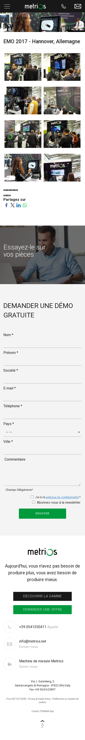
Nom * (8, 335)
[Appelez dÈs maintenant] (63, 6)
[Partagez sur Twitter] (12, 205)
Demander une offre (42, 609)
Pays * (8, 424)
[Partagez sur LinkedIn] (19, 205)
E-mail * (9, 388)
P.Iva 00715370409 (16, 699)
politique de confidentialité (62, 497)
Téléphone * (12, 406)
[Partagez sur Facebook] (6, 205)
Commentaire (14, 459)
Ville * (8, 441)
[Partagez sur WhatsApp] (25, 205)
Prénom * (10, 353)
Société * (10, 370)
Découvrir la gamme (42, 596)
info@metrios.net (32, 644)
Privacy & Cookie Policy (39, 699)
